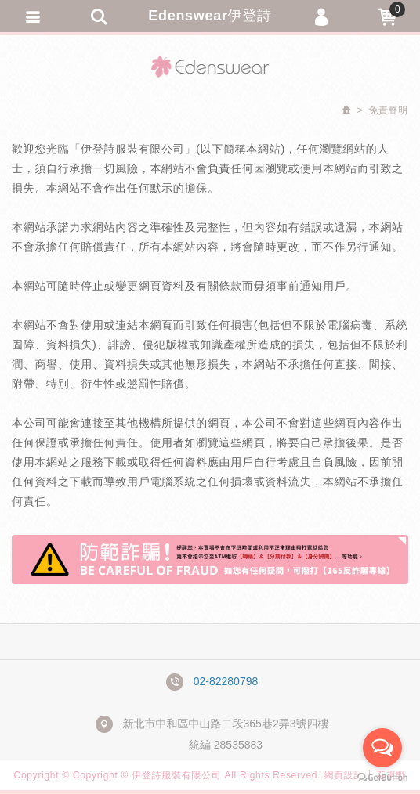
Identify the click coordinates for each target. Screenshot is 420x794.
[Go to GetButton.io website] (382, 778)
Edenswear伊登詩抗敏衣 (210, 66)
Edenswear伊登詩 (209, 15)
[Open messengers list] (382, 747)
